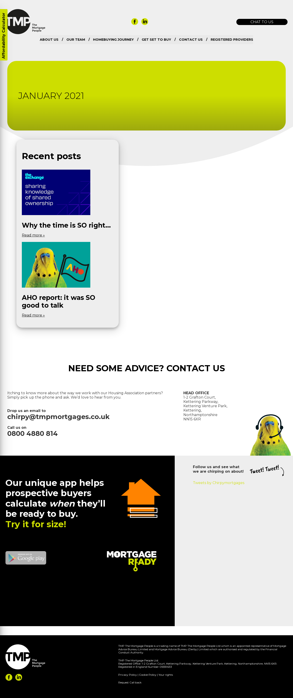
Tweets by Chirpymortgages (218, 483)
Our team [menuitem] (75, 40)
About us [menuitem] (49, 40)
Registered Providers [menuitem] (232, 40)
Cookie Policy (148, 674)
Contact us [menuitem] (191, 40)
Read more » (33, 235)
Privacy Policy (127, 674)
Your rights (166, 674)
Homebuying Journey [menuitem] (113, 40)
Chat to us (261, 22)
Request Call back (129, 682)
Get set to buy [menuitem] (156, 40)
